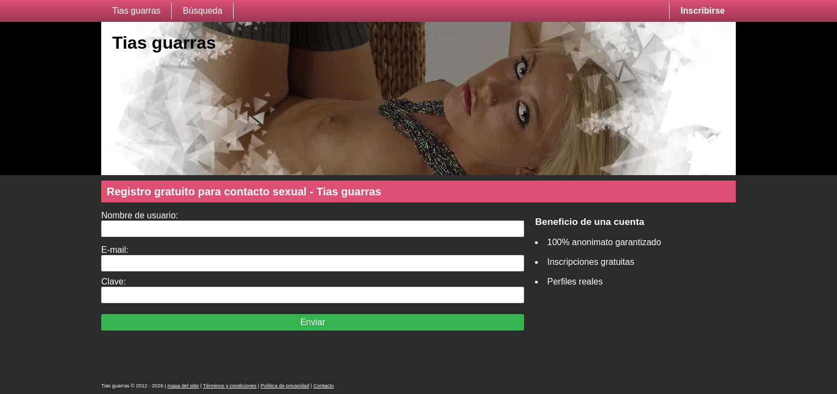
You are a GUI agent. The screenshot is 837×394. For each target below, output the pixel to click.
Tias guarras (136, 10)
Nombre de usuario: (139, 215)
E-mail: (115, 249)
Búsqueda (202, 10)
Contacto (323, 386)
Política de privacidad (285, 386)
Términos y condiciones (230, 386)
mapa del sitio (183, 386)
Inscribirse (703, 10)
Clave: (113, 281)
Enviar (312, 322)
